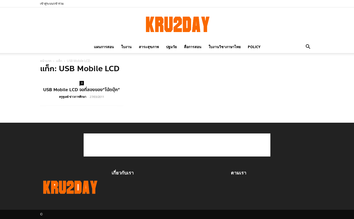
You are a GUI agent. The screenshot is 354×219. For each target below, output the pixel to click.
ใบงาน (126, 46)
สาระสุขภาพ (149, 46)
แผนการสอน (104, 46)
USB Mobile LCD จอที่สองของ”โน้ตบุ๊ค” (81, 89)
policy (254, 46)
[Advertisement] (177, 145)
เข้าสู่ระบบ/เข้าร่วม (52, 3)
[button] (308, 46)
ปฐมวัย (171, 46)
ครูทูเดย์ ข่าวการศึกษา (72, 97)
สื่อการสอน (192, 46)
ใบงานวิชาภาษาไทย (225, 46)
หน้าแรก (45, 61)
